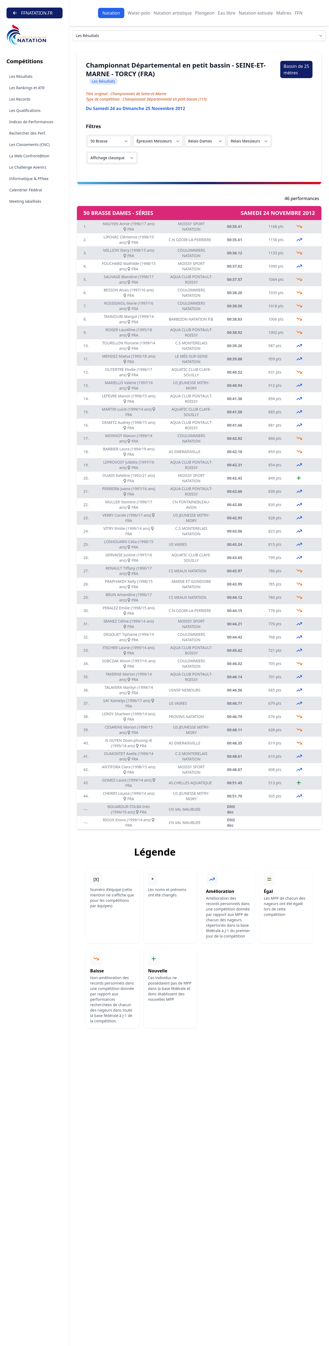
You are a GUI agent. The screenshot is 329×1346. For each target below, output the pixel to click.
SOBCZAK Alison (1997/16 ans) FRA (128, 663)
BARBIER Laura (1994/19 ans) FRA (128, 451)
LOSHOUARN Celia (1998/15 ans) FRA (128, 544)
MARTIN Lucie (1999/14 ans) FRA (128, 412)
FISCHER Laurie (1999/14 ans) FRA (129, 650)
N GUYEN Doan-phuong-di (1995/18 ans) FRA (128, 743)
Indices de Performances (31, 121)
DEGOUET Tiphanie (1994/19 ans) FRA (128, 637)
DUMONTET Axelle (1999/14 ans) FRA (128, 756)
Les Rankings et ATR (27, 87)
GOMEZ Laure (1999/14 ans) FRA (128, 782)
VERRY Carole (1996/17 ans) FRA (128, 518)
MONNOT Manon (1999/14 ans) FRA (128, 438)
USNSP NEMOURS (184, 690)
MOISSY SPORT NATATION (191, 226)
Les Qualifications (25, 110)
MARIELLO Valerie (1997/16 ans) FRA (129, 385)
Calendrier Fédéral (25, 189)
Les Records (19, 99)
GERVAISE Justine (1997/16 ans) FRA (128, 557)
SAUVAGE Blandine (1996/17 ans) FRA (129, 279)
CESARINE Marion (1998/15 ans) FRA (129, 729)
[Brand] (34, 35)
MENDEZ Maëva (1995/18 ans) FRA (128, 359)
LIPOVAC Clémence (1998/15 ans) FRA (128, 239)
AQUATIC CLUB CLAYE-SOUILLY (191, 372)
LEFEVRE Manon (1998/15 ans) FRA (128, 398)
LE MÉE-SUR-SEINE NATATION (191, 359)
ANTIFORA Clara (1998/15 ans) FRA (128, 769)
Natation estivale (256, 13)
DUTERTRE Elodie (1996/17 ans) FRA (128, 372)
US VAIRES (178, 544)
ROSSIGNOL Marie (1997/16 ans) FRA (128, 306)
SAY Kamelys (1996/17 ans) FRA (128, 703)
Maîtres (283, 13)
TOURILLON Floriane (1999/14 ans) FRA (128, 345)
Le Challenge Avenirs (27, 167)
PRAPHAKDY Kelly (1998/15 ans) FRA (128, 584)
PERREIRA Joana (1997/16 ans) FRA (128, 491)
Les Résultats (20, 76)
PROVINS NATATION (186, 716)
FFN (298, 13)
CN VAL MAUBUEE (185, 809)
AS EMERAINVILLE (184, 451)
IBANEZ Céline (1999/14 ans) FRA (129, 624)
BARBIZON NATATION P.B (191, 319)
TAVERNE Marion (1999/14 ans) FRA (129, 677)
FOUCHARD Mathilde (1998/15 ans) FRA (128, 266)
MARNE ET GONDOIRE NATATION (191, 584)
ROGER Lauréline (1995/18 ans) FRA (128, 332)
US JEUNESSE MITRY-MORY (191, 385)
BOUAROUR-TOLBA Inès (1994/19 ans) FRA (129, 809)
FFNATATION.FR (33, 13)
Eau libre (226, 13)
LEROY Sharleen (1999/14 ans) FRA (128, 716)
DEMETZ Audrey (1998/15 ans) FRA (128, 425)
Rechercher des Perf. (27, 133)
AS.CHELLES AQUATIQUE (190, 782)
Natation (111, 13)
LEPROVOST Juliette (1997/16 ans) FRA (128, 465)
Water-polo (139, 13)
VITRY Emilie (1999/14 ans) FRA (128, 531)
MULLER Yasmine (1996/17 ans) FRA (128, 504)
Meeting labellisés (25, 201)
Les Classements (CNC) (29, 144)
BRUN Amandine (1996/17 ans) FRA (129, 597)
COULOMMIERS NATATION (191, 253)
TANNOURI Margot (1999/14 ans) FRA (129, 319)
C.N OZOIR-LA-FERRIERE (190, 239)
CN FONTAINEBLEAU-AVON (191, 504)
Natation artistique (173, 13)
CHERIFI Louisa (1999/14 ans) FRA (129, 796)
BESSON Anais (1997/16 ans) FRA (129, 292)
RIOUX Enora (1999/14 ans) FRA (129, 822)
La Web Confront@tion (29, 155)
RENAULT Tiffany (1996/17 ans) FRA (129, 571)
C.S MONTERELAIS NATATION (191, 345)
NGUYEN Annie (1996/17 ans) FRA (129, 226)
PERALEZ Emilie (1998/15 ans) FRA (129, 610)
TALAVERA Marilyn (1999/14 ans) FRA (129, 690)
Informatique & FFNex (28, 178)
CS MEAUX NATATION (187, 570)
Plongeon (204, 13)
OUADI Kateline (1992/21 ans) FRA (128, 478)
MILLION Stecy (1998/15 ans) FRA (128, 253)
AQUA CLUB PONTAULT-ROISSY (191, 279)
